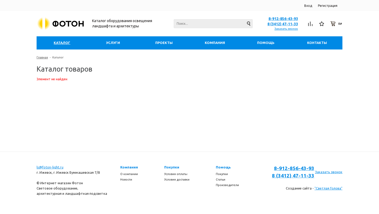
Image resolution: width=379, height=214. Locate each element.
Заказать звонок (286, 28)
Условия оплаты (175, 174)
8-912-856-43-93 (283, 19)
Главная (42, 57)
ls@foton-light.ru (50, 167)
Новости (126, 179)
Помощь (223, 167)
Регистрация (327, 5)
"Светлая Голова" (328, 188)
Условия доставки (177, 179)
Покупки (171, 167)
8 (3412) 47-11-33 (282, 24)
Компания (129, 167)
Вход (308, 5)
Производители (227, 185)
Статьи (220, 179)
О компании (129, 174)
